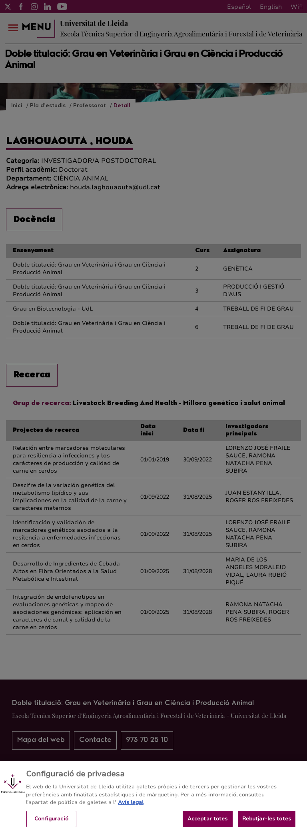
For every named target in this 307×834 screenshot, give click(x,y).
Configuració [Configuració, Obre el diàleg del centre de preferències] (51, 822)
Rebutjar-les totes (266, 822)
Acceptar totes (207, 822)
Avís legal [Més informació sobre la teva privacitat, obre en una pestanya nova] (131, 806)
